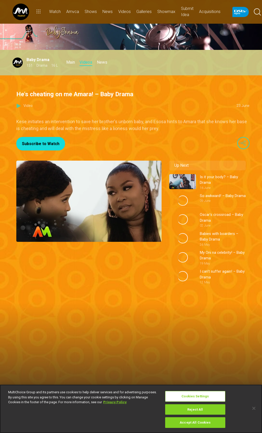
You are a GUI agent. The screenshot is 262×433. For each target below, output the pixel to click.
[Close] (253, 408)
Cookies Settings (195, 396)
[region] (131, 409)
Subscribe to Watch (40, 143)
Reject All (195, 409)
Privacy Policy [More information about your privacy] (115, 402)
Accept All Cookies (195, 422)
